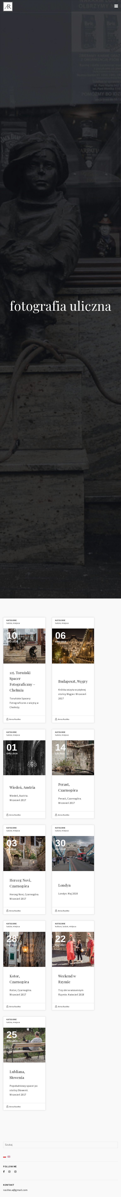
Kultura (58, 926)
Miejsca (16, 623)
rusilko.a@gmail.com (15, 1190)
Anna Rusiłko (15, 719)
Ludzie (9, 623)
